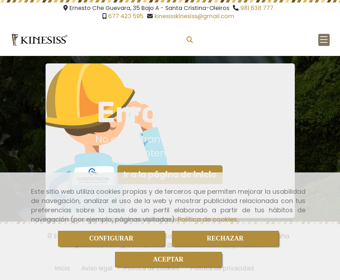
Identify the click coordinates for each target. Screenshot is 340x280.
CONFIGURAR (111, 238)
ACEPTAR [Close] (168, 259)
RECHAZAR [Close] (225, 238)
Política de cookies (207, 219)
